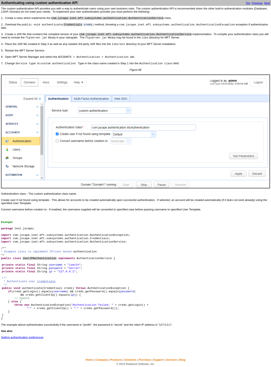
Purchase (145, 359)
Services (171, 359)
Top (248, 3)
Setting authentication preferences (22, 337)
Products (116, 359)
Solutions (130, 359)
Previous (257, 3)
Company (101, 359)
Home (89, 359)
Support (158, 359)
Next (267, 3)
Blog (182, 359)
